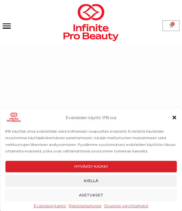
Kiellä (91, 197)
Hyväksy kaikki (91, 183)
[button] (174, 134)
